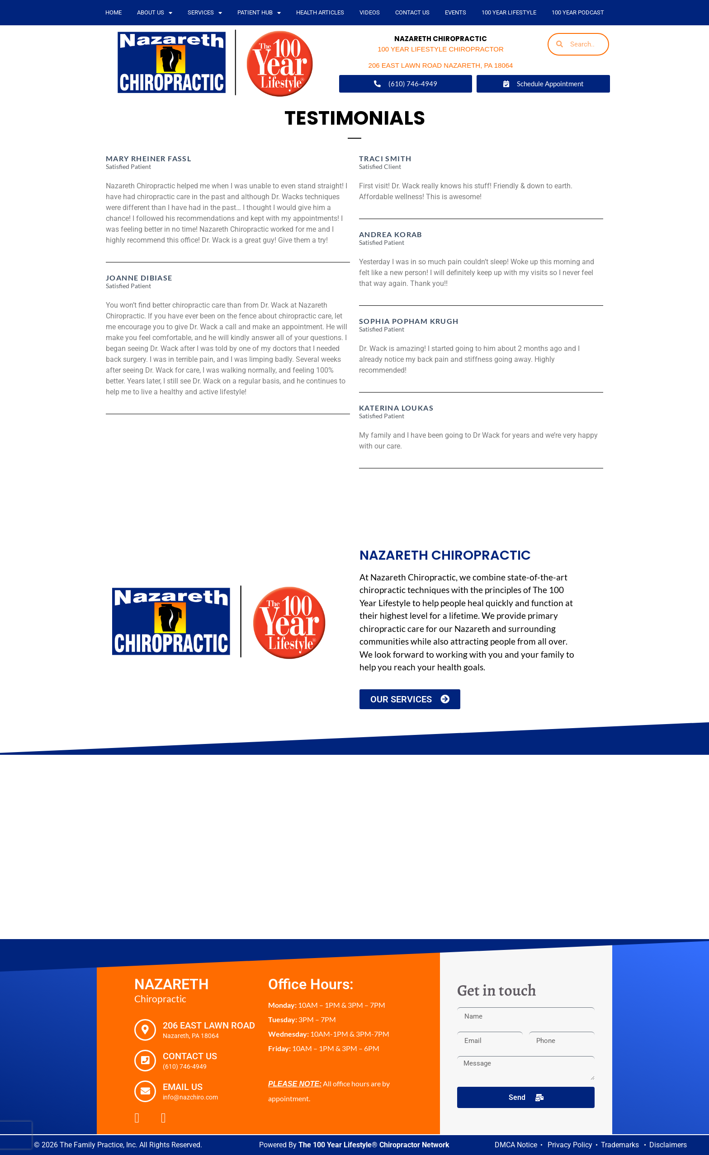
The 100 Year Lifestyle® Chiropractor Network (373, 1145)
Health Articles (320, 12)
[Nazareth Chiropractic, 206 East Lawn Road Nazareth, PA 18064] (354, 847)
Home (113, 12)
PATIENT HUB (259, 12)
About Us (154, 12)
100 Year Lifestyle (509, 12)
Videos (369, 12)
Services (205, 12)
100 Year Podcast (578, 12)
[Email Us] (145, 1091)
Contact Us (412, 12)
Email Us (183, 1086)
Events (455, 12)
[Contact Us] (145, 1060)
